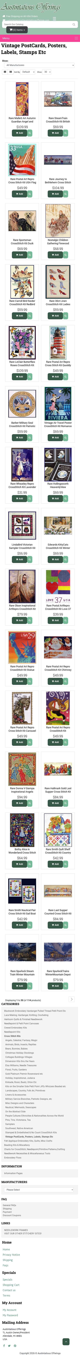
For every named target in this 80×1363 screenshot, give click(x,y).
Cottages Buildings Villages (18, 1057)
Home (6, 1249)
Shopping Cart (11, 1285)
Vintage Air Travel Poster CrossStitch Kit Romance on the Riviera (58, 426)
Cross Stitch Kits (12, 1036)
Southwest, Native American (19, 1128)
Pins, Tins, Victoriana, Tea (18, 1120)
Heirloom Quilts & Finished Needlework (23, 1019)
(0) (16, 29)
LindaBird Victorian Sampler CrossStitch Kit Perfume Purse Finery (22, 548)
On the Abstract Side (15, 1111)
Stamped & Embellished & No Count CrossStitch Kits (31, 1132)
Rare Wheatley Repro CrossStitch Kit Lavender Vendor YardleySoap (22, 487)
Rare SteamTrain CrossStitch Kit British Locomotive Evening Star (58, 121)
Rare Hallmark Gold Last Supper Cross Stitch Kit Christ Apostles (58, 792)
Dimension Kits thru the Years (19, 1061)
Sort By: (17, 72)
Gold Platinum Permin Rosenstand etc (24, 1073)
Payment (7, 1212)
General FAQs (9, 1205)
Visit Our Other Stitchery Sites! (23, 1233)
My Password (10, 1315)
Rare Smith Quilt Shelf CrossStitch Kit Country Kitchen (58, 853)
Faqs (5, 1265)
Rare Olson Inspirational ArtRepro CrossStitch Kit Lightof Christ (22, 609)
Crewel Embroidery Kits (15, 1027)
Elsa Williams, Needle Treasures (21, 1065)
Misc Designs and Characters (19, 1103)
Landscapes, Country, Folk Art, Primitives (25, 1090)
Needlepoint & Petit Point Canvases (21, 1023)
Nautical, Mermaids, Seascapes (20, 1107)
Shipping (7, 1208)
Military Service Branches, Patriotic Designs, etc (28, 1099)
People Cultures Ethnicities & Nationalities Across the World (34, 1115)
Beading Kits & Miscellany (17, 1145)
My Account (9, 1310)
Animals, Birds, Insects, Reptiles (20, 1044)
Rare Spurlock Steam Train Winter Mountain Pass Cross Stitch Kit (22, 974)
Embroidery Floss (12, 1157)
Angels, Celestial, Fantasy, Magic (21, 1040)
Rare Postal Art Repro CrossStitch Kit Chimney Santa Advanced (58, 670)
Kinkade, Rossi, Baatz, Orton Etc (21, 1082)
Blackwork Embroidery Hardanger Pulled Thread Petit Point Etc (35, 1011)
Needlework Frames (16, 1230)
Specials (7, 1280)
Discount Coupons (12, 1215)
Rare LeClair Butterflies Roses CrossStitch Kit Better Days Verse (22, 365)
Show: (39, 72)
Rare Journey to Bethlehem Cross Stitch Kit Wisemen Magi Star (58, 182)
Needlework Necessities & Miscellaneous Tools (27, 1153)
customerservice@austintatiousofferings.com (27, 20)
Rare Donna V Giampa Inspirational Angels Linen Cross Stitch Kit (22, 792)
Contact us (9, 1290)
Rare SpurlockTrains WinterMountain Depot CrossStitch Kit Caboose (58, 974)
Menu (6, 38)
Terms (6, 1296)
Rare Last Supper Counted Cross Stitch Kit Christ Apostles (57, 913)
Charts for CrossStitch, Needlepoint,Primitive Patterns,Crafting (34, 1149)
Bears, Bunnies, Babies (16, 1048)
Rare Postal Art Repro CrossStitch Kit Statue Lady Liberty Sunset (22, 670)
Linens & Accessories (15, 1094)
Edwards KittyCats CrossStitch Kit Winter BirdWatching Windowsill (58, 548)
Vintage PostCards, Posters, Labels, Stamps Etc (29, 1136)
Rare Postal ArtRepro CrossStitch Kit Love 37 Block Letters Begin (58, 609)
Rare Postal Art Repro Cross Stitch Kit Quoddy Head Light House (58, 365)
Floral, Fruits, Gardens (16, 1069)
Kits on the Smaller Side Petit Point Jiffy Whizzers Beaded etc (35, 1086)
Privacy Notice (11, 1255)
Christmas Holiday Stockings (19, 1053)
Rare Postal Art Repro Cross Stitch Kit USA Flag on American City (22, 182)
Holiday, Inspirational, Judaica (20, 1078)
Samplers (10, 1124)
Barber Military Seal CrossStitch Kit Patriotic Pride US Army (22, 426)
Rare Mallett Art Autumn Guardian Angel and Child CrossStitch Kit (22, 121)
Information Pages (13, 1173)
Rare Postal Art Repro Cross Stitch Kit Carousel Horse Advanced (22, 731)
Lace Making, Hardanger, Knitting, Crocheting (26, 1015)
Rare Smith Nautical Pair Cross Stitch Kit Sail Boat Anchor (22, 913)
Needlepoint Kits (12, 1032)
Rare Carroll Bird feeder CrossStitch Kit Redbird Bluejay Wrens (22, 304)
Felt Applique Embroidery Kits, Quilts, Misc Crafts (28, 1141)
